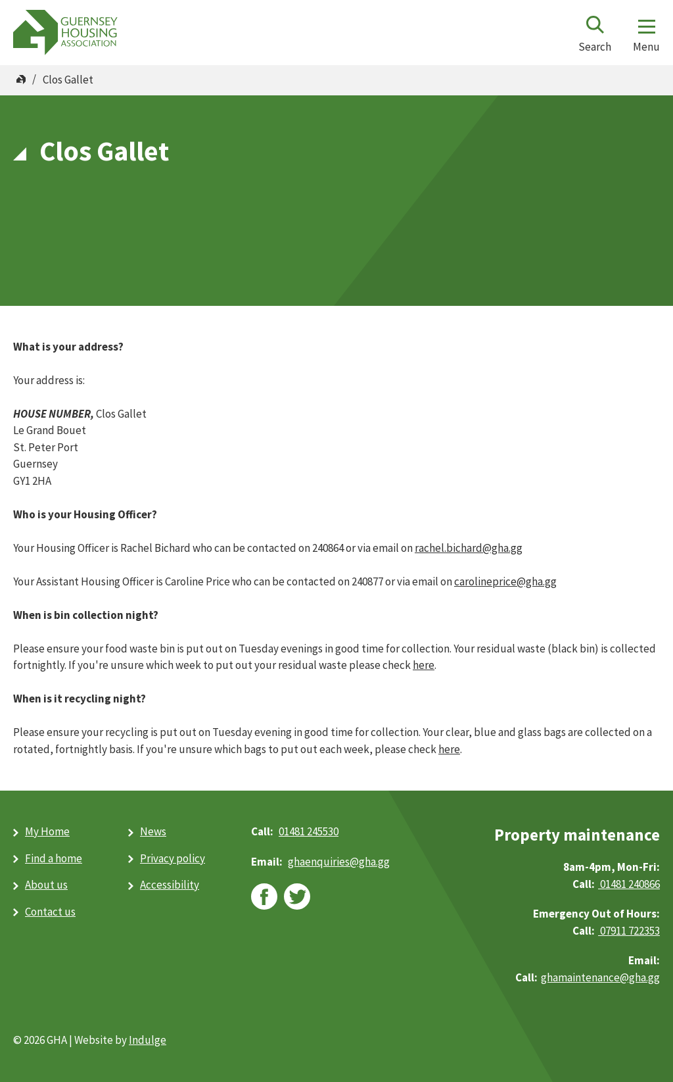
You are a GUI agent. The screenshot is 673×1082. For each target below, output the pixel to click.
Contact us (50, 911)
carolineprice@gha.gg (505, 581)
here (423, 665)
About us (46, 884)
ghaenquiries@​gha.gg (339, 861)
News (153, 831)
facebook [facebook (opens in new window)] (264, 896)
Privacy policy (172, 858)
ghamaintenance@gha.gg (600, 977)
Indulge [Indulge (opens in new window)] (147, 1040)
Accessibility (169, 884)
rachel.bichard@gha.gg (468, 548)
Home (21, 79)
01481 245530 (308, 831)
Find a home (53, 858)
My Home (47, 831)
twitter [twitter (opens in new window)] (297, 896)
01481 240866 (629, 884)
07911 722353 (629, 930)
